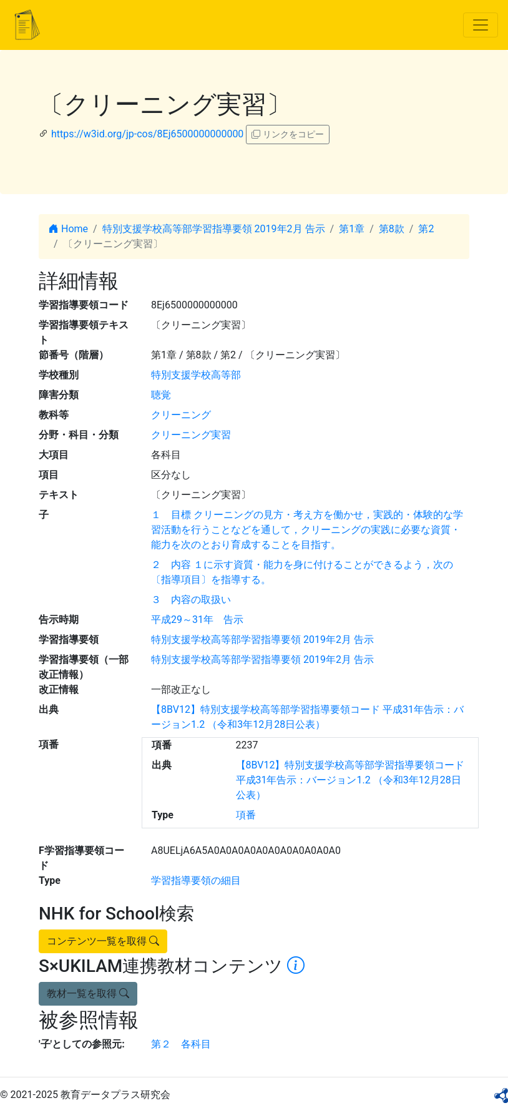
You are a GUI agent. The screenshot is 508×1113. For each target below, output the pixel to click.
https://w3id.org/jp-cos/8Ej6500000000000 (147, 134)
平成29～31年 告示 (197, 619)
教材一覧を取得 (88, 993)
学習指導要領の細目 (196, 880)
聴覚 (161, 395)
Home (68, 229)
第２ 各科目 (181, 1044)
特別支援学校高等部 (196, 375)
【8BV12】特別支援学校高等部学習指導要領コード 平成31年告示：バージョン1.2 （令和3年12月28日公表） (350, 780)
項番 (246, 815)
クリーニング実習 (191, 435)
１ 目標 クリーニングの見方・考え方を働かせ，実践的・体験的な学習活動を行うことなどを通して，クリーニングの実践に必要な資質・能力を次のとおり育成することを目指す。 (307, 530)
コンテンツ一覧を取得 (103, 941)
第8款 (391, 229)
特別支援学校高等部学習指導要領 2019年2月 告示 (213, 229)
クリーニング (181, 415)
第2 (426, 229)
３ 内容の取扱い (191, 600)
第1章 (351, 229)
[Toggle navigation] (480, 24)
